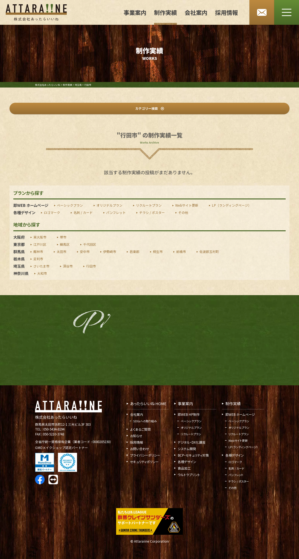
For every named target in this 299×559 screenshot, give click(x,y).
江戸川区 (39, 244)
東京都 (19, 244)
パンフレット (116, 212)
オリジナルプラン (109, 205)
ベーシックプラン (70, 205)
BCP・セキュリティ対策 (193, 455)
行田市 (91, 266)
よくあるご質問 (140, 429)
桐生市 (158, 251)
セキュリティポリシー (144, 461)
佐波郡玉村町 (209, 251)
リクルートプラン (149, 205)
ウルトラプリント (189, 474)
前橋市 (181, 251)
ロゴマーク (52, 212)
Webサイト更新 (186, 205)
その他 (183, 212)
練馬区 (65, 244)
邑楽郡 (134, 251)
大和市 (42, 273)
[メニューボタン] (286, 12)
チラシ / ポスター (152, 212)
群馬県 (19, 251)
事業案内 (135, 12)
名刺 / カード (83, 212)
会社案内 (196, 12)
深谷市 (68, 266)
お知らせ (136, 435)
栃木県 (19, 259)
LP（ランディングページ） (231, 205)
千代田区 (89, 244)
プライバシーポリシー (145, 455)
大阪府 (19, 237)
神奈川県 (21, 273)
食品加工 (184, 468)
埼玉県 (19, 266)
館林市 (38, 251)
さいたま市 (41, 266)
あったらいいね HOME (148, 403)
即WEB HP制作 (189, 414)
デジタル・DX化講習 (191, 442)
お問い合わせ (139, 448)
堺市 (63, 237)
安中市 (85, 251)
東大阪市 (39, 237)
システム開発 (187, 448)
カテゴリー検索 (149, 108)
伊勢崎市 (109, 251)
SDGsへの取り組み (145, 421)
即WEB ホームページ (30, 205)
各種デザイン (24, 212)
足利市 (38, 258)
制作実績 (165, 12)
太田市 (61, 251)
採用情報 (226, 12)
